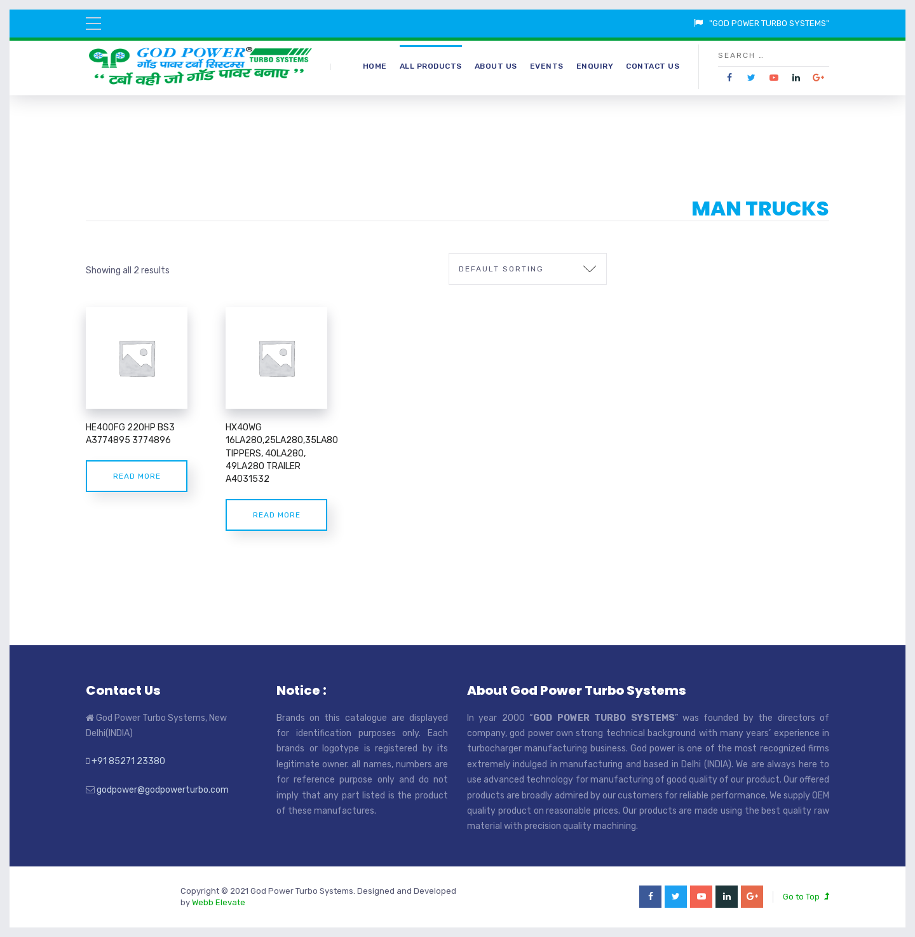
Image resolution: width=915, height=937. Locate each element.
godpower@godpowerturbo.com (163, 789)
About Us (496, 66)
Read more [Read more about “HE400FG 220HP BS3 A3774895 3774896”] (137, 476)
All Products (431, 66)
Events (547, 66)
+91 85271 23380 (128, 761)
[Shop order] (528, 269)
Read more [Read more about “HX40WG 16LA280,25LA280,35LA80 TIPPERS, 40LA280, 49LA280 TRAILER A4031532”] (277, 514)
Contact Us (652, 66)
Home (375, 66)
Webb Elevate (218, 902)
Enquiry (595, 66)
